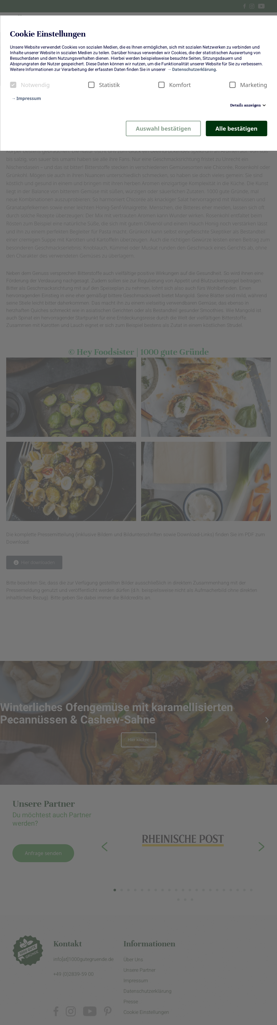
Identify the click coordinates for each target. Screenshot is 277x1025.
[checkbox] (13, 85)
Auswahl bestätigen (163, 128)
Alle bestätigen (236, 128)
